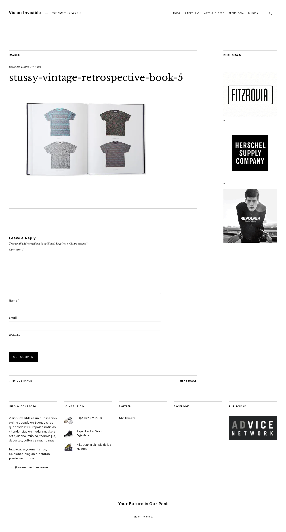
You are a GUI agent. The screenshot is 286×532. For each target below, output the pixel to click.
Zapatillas (192, 13)
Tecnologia (236, 13)
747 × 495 (35, 66)
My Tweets (127, 418)
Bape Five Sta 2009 (89, 418)
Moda (177, 13)
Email (14, 317)
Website (14, 335)
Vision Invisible (25, 12)
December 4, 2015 (19, 66)
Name (14, 300)
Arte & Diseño (214, 13)
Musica (253, 13)
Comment (16, 249)
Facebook (181, 406)
